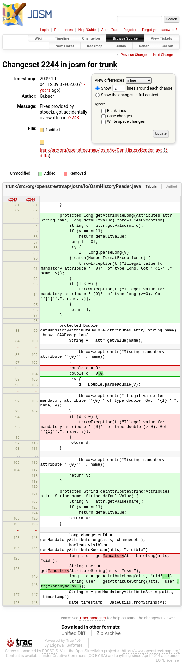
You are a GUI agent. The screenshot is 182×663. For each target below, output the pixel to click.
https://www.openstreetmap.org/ (151, 650)
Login (44, 30)
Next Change (163, 55)
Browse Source (125, 38)
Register (130, 30)
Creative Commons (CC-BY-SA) (79, 655)
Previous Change (134, 55)
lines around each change (142, 88)
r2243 (73, 117)
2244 (50, 64)
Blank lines (116, 110)
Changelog (91, 38)
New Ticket (65, 46)
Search (167, 46)
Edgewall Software (66, 645)
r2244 (30, 199)
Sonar (144, 46)
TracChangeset (92, 618)
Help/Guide (87, 30)
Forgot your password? (159, 30)
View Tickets (161, 38)
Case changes (119, 116)
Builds (121, 46)
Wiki (38, 38)
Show (103, 88)
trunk (108, 64)
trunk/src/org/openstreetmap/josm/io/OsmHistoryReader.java (102, 149)
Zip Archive (109, 633)
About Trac (109, 30)
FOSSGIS (50, 650)
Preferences (63, 30)
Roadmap (95, 46)
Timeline (62, 38)
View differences (109, 80)
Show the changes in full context (126, 94)
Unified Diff (73, 633)
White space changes (126, 121)
